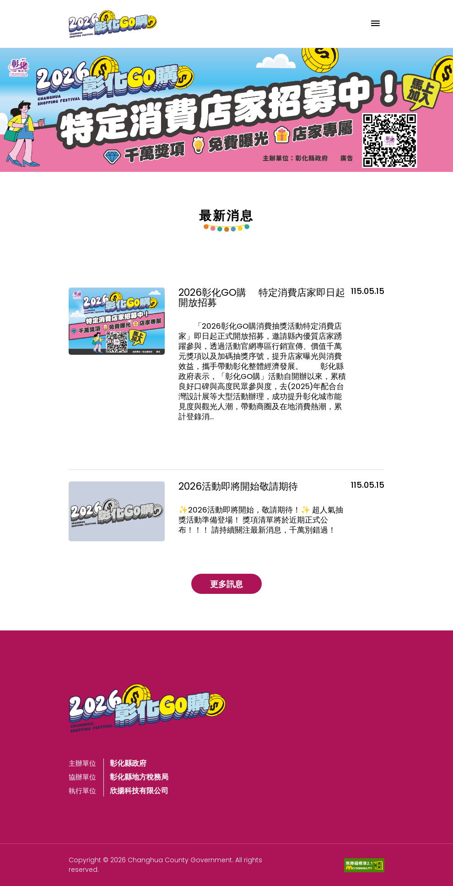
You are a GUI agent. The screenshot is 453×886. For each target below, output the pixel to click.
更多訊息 (226, 584)
